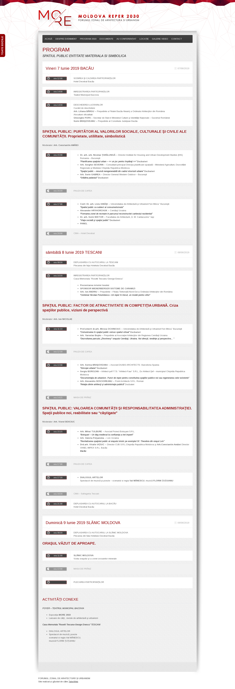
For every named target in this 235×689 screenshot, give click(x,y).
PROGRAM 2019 (88, 39)
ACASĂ (48, 39)
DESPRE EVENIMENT (66, 39)
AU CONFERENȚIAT (126, 39)
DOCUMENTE (106, 39)
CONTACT (176, 39)
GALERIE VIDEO (160, 39)
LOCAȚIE (144, 39)
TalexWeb (73, 682)
